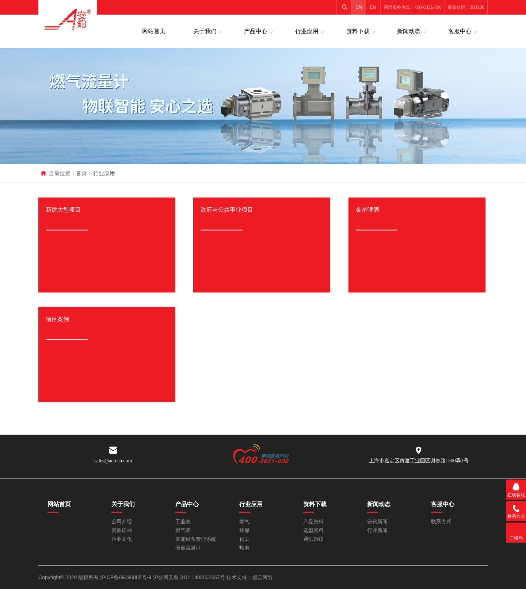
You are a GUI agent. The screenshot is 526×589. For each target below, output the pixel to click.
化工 (244, 539)
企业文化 (121, 539)
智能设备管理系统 (195, 539)
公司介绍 (121, 521)
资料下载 (358, 31)
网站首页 (153, 31)
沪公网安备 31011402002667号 (189, 577)
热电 (244, 548)
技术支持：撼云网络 (249, 577)
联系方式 (441, 521)
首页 (81, 173)
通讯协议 (313, 539)
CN (359, 7)
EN (373, 7)
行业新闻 (377, 530)
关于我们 (205, 31)
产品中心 (255, 31)
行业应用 (307, 31)
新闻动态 (408, 31)
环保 (244, 530)
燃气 (244, 521)
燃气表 (183, 530)
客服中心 (460, 31)
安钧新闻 (377, 521)
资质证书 (121, 530)
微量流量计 (188, 548)
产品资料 (313, 521)
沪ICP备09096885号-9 (125, 577)
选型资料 (313, 530)
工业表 (183, 521)
